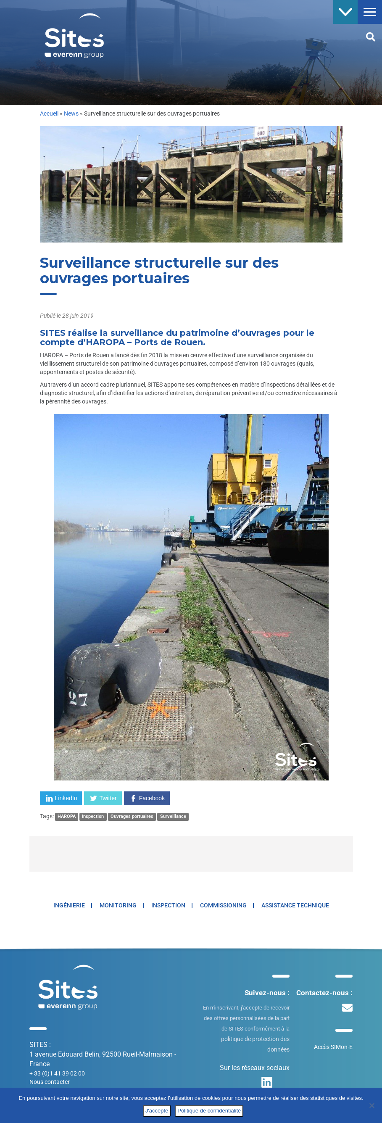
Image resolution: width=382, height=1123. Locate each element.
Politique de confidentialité (209, 1110)
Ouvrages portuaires (132, 817)
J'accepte (157, 1110)
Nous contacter (49, 1081)
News (71, 113)
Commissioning (223, 905)
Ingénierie (69, 905)
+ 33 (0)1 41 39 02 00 (57, 1073)
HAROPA (67, 817)
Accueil (49, 113)
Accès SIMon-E (333, 1047)
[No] (371, 1105)
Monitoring (118, 905)
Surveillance (173, 817)
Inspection (93, 817)
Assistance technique (295, 905)
